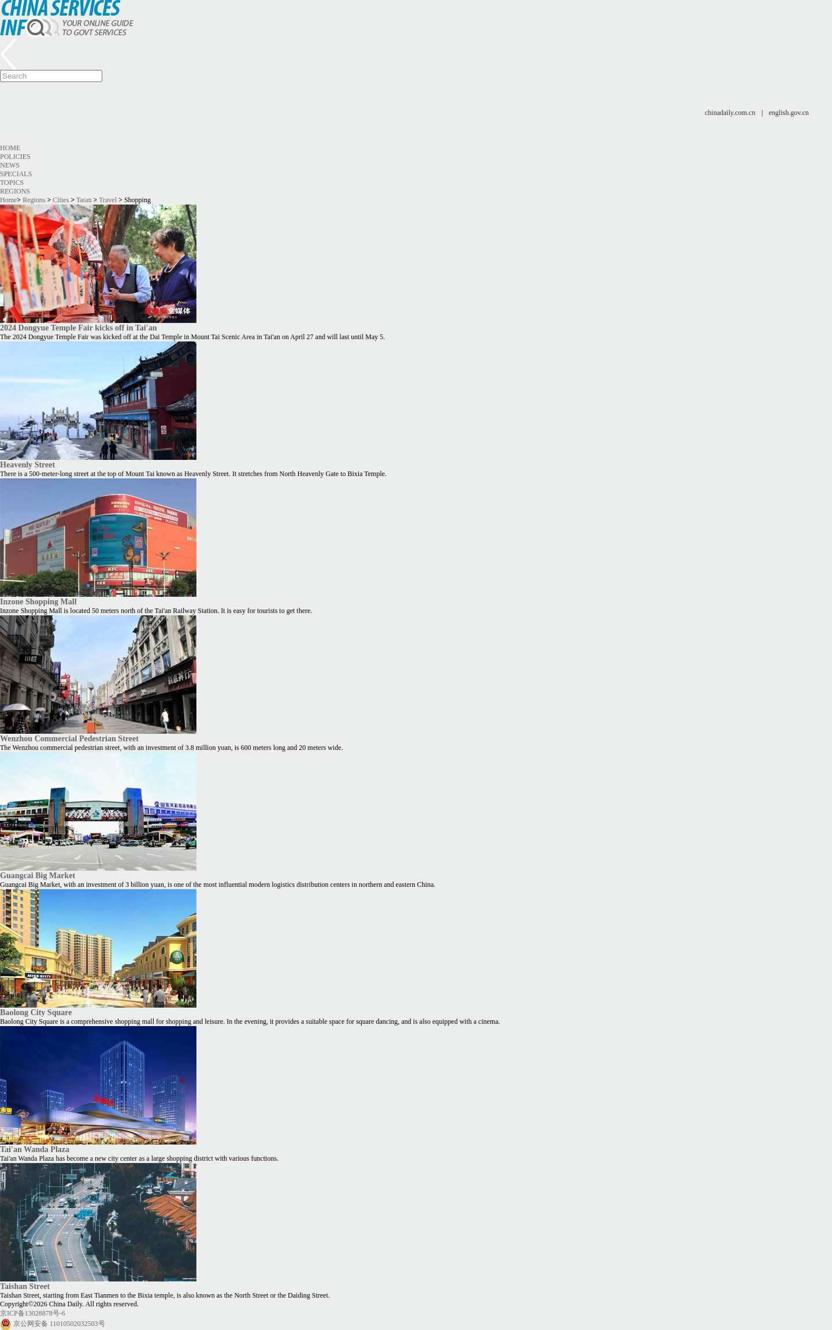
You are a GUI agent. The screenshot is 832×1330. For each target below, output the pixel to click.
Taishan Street (25, 1286)
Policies (15, 157)
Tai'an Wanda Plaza (34, 1149)
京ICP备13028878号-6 (32, 1313)
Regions (15, 191)
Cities (61, 200)
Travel (108, 200)
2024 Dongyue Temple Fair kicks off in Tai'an (78, 327)
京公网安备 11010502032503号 (59, 1324)
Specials (16, 174)
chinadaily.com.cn (730, 113)
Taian (83, 200)
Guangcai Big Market (37, 875)
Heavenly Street (27, 464)
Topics (12, 183)
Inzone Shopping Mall (38, 601)
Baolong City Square (36, 1012)
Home (10, 148)
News (10, 165)
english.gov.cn (789, 113)
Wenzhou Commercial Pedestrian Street (69, 738)
